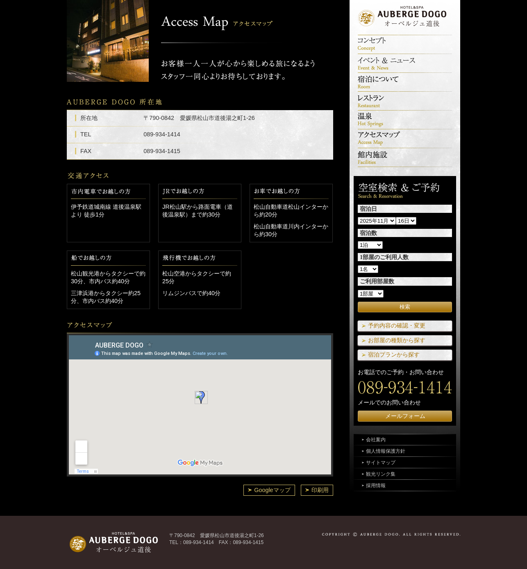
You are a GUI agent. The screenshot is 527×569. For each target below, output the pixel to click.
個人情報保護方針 (385, 451)
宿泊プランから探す (394, 354)
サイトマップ (380, 462)
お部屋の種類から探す (396, 340)
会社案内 (376, 440)
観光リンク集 (380, 474)
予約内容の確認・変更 (396, 325)
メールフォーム (405, 416)
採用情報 (376, 485)
